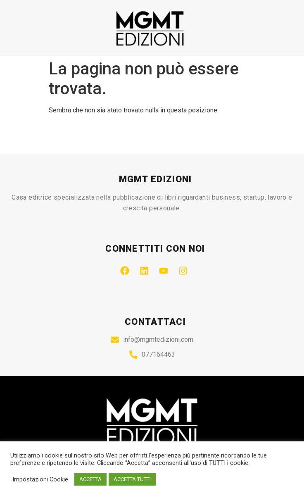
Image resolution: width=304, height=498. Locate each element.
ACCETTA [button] (90, 479)
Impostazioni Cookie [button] (40, 479)
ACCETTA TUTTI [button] (132, 479)
